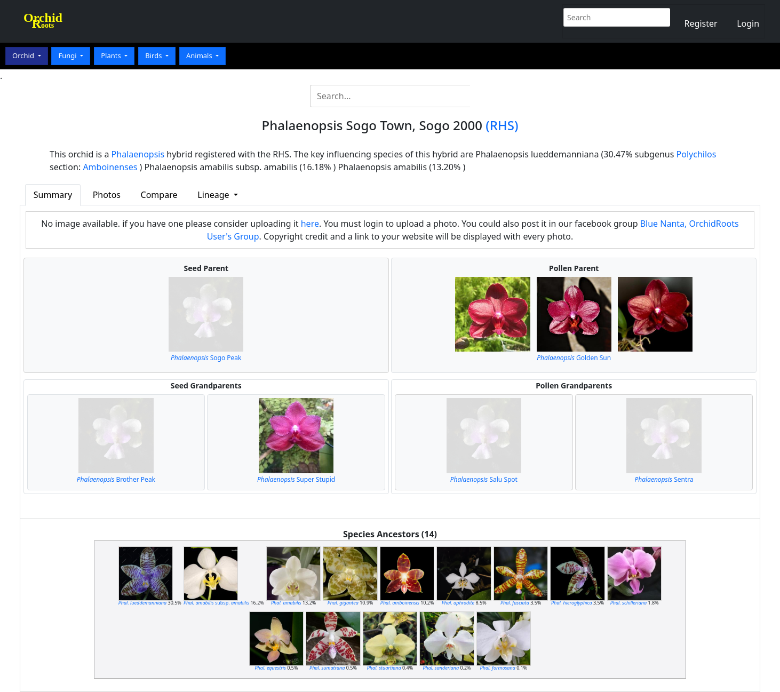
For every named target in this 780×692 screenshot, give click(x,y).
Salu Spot (484, 479)
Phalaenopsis (138, 154)
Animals (200, 55)
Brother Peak (116, 479)
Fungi (68, 55)
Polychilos (696, 154)
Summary (53, 195)
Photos (107, 195)
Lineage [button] (214, 195)
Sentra (663, 479)
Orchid (24, 55)
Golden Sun (574, 357)
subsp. (216, 602)
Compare (159, 195)
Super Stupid (296, 479)
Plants (112, 55)
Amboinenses (110, 167)
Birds (154, 55)
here (310, 223)
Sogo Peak (206, 357)
